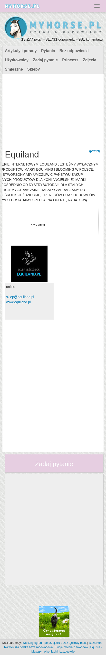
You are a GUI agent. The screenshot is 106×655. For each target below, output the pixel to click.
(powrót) (94, 151)
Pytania (48, 51)
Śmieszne (14, 69)
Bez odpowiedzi (74, 51)
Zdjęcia (89, 60)
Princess (70, 60)
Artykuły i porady (21, 51)
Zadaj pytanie (45, 60)
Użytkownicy (17, 60)
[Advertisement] (52, 111)
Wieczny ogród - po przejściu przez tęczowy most (54, 643)
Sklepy (33, 69)
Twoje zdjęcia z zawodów (71, 647)
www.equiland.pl (18, 302)
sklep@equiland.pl (20, 297)
